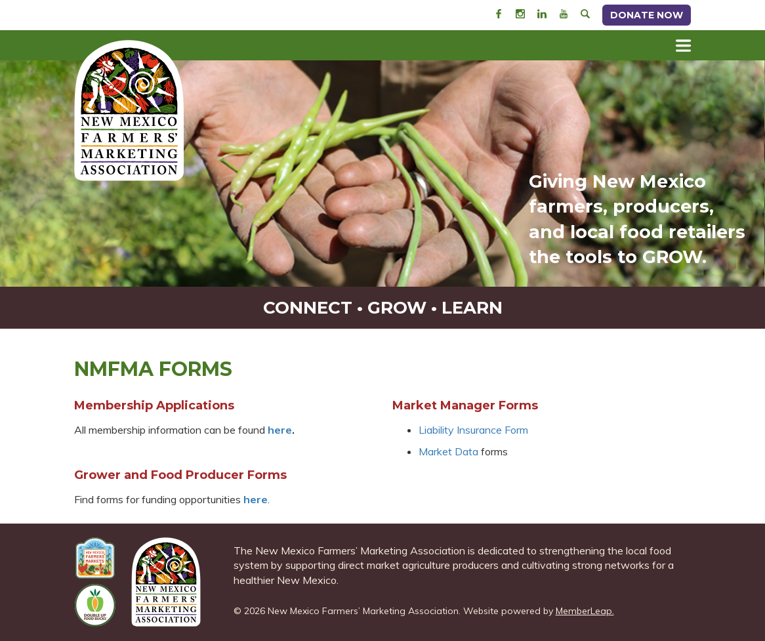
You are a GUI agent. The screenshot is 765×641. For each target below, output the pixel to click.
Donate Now (646, 15)
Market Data (448, 451)
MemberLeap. (585, 611)
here (255, 499)
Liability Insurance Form (473, 429)
